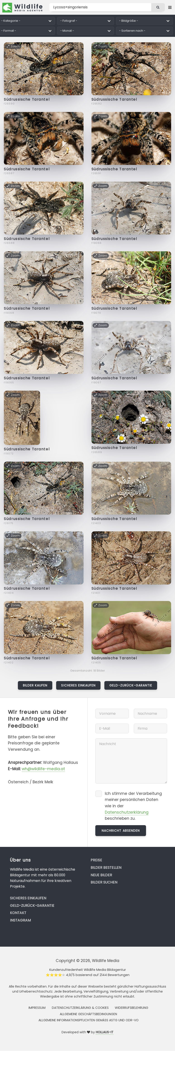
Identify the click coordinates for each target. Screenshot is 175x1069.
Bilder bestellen (106, 867)
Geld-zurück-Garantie (130, 685)
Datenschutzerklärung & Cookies (80, 1007)
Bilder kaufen (35, 685)
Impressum (37, 1007)
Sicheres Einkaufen (78, 685)
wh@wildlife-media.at (43, 769)
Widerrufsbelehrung (131, 1007)
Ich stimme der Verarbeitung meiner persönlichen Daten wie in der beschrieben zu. (133, 806)
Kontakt (18, 912)
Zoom (13, 46)
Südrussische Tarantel (27, 99)
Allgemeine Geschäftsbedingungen (88, 1014)
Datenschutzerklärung (127, 812)
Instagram (20, 920)
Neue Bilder (101, 875)
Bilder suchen (104, 882)
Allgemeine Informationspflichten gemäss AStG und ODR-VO (88, 1020)
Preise (96, 860)
